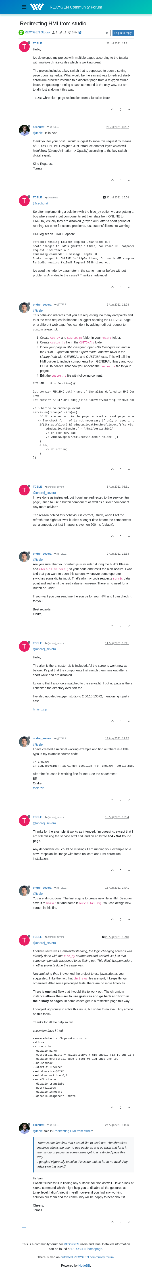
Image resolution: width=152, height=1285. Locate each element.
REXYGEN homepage (86, 1249)
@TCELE (53, 127)
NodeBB (84, 1265)
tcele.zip (38, 788)
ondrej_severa (42, 304)
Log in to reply (123, 33)
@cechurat (51, 197)
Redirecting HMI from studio (73, 1131)
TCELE (37, 43)
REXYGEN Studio (37, 32)
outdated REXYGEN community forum (87, 1257)
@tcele (38, 133)
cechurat (38, 127)
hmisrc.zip (40, 709)
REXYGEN (71, 1244)
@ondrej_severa (54, 487)
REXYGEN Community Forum (76, 7)
